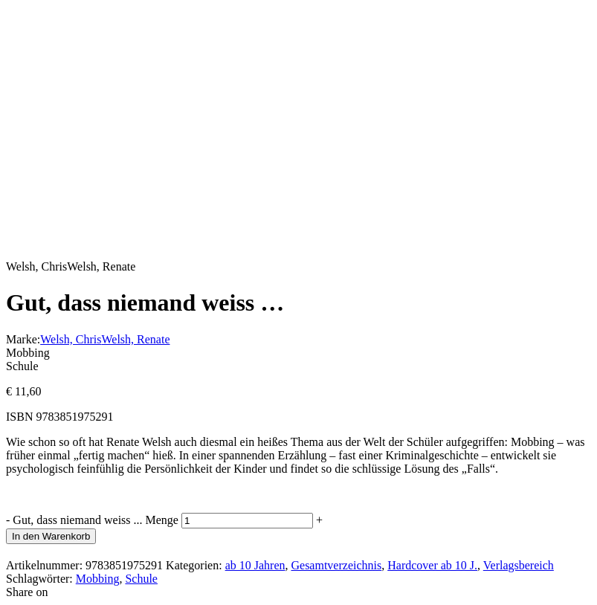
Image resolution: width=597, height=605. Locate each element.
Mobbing (98, 578)
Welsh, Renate (135, 339)
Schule (141, 578)
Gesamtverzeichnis (336, 565)
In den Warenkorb (51, 536)
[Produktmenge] (247, 520)
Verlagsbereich (518, 565)
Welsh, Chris (70, 339)
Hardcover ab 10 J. (432, 565)
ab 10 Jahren (255, 565)
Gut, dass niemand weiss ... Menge (95, 520)
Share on (27, 592)
